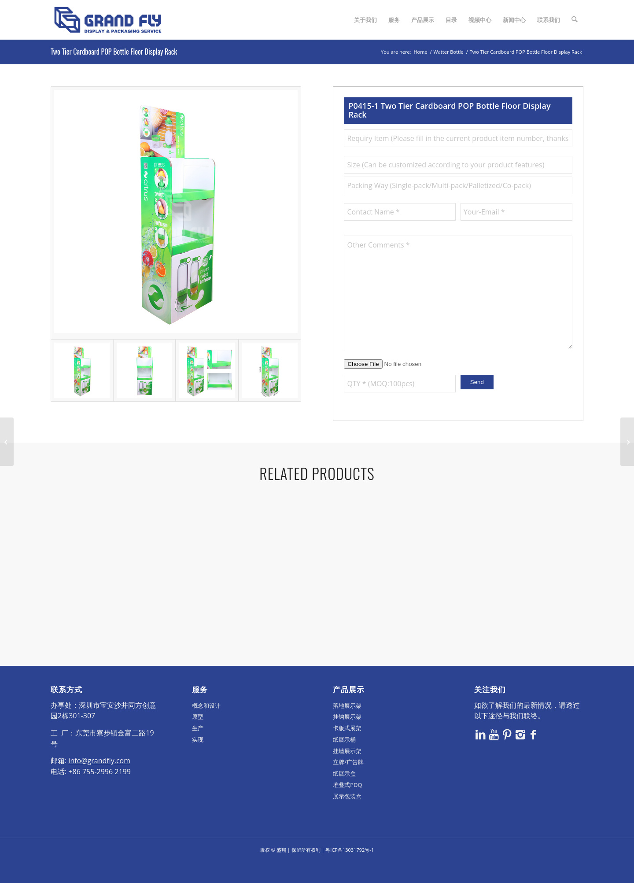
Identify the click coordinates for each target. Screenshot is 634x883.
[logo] (108, 20)
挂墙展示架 (347, 771)
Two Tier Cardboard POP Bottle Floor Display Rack (114, 51)
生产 (197, 749)
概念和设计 (206, 726)
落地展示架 (347, 726)
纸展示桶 (344, 760)
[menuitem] (366, 20)
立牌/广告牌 (348, 783)
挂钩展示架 (347, 737)
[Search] (574, 20)
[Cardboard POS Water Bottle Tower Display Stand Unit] (627, 441)
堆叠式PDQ (347, 805)
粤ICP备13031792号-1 (349, 870)
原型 (197, 737)
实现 (197, 760)
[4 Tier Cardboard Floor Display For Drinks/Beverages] (7, 441)
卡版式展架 (347, 749)
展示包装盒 (347, 816)
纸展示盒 (344, 794)
